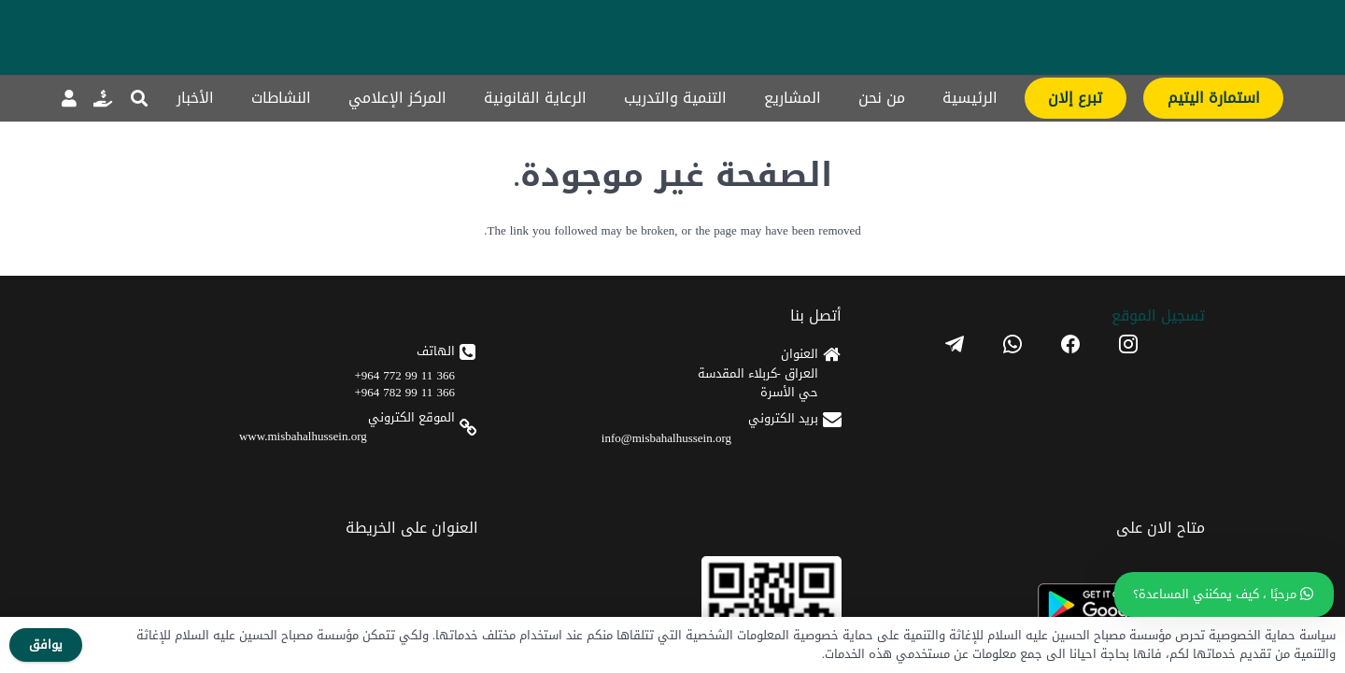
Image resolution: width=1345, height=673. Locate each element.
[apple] (580, 489)
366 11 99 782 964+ (764, 439)
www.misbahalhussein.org (750, 483)
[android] (580, 434)
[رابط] (102, 98)
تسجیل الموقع (1131, 363)
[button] (139, 98)
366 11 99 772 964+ (764, 423)
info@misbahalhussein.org (933, 485)
